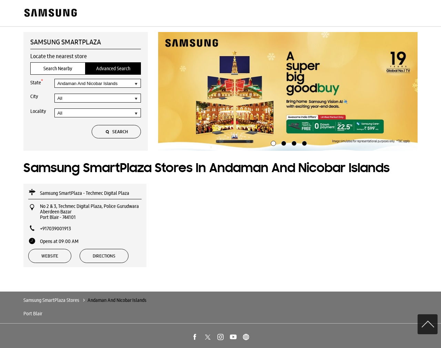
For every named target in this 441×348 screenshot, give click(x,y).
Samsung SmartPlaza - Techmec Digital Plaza (84, 193)
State (36, 82)
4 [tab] (303, 142)
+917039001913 (55, 228)
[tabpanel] (288, 91)
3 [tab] (293, 142)
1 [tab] (272, 142)
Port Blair (32, 313)
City (34, 96)
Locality (38, 111)
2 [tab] (283, 142)
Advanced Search (113, 68)
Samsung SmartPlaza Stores (51, 300)
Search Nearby (57, 68)
